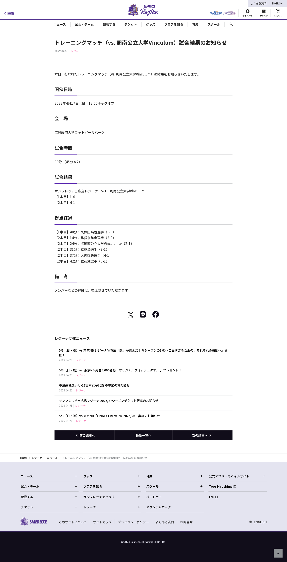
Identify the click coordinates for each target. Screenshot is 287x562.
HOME (8, 13)
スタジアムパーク (158, 507)
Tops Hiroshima (220, 486)
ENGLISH (277, 3)
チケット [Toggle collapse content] (130, 24)
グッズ (111, 476)
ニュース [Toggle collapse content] (60, 24)
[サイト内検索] (231, 24)
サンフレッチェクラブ (111, 497)
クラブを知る (111, 486)
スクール (174, 486)
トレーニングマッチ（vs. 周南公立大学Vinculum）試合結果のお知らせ (104, 458)
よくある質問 (259, 3)
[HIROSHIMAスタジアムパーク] (223, 13)
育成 (174, 476)
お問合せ (186, 522)
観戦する (49, 497)
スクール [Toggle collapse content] (214, 24)
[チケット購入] (264, 13)
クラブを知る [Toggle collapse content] (173, 24)
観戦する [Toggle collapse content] (109, 24)
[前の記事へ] (84, 435)
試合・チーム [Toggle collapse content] (84, 24)
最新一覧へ (143, 435)
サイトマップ (102, 522)
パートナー (154, 497)
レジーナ (37, 458)
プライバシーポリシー (133, 522)
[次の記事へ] (202, 435)
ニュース (52, 458)
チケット (49, 507)
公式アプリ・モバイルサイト (237, 476)
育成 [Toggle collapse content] (195, 24)
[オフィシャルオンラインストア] (278, 13)
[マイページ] (247, 13)
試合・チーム (49, 486)
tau (211, 497)
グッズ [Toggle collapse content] (150, 24)
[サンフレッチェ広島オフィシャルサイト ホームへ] (33, 521)
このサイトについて (73, 522)
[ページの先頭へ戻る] (278, 553)
